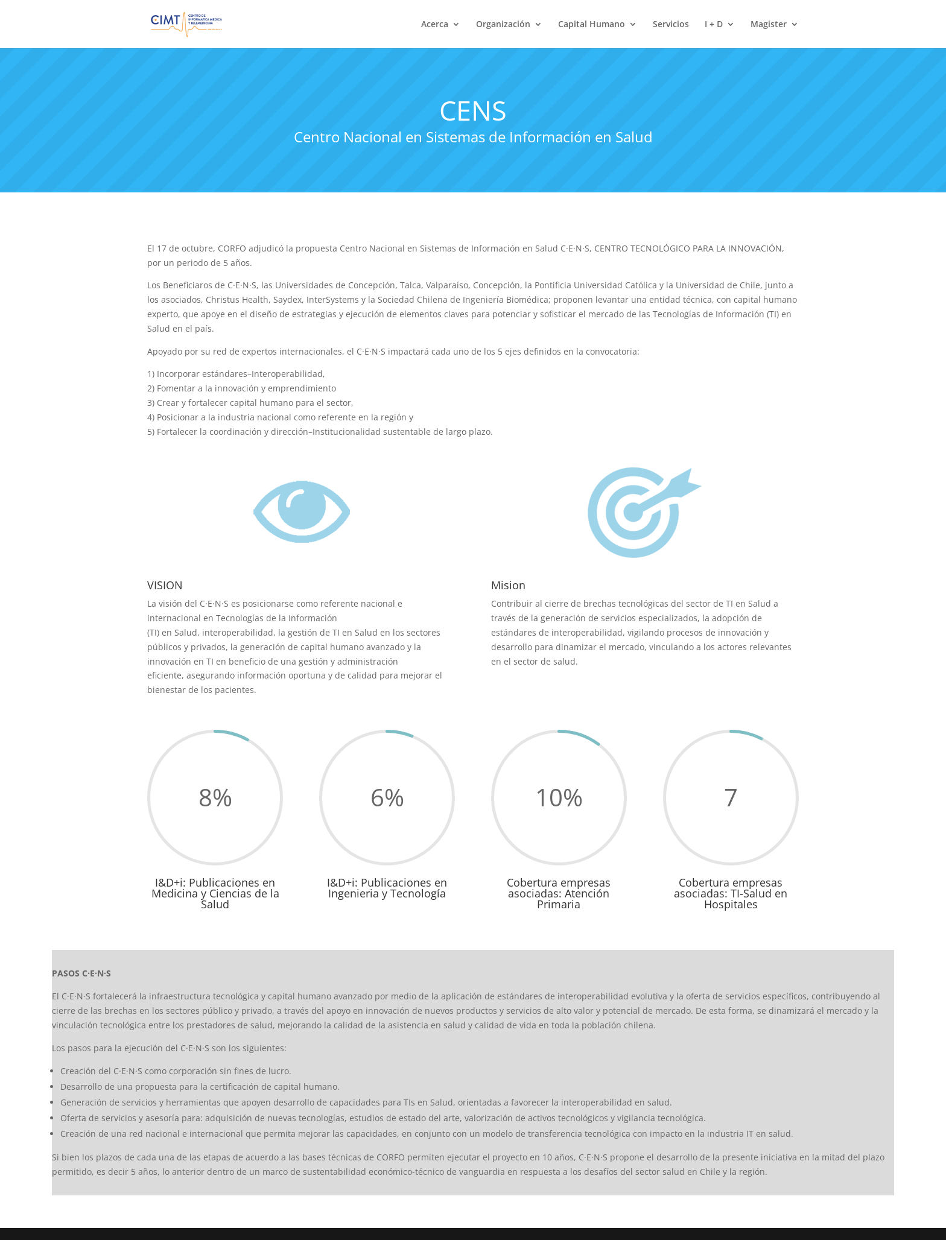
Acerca (434, 25)
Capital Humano (591, 25)
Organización (503, 25)
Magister (769, 25)
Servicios (671, 25)
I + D (714, 25)
